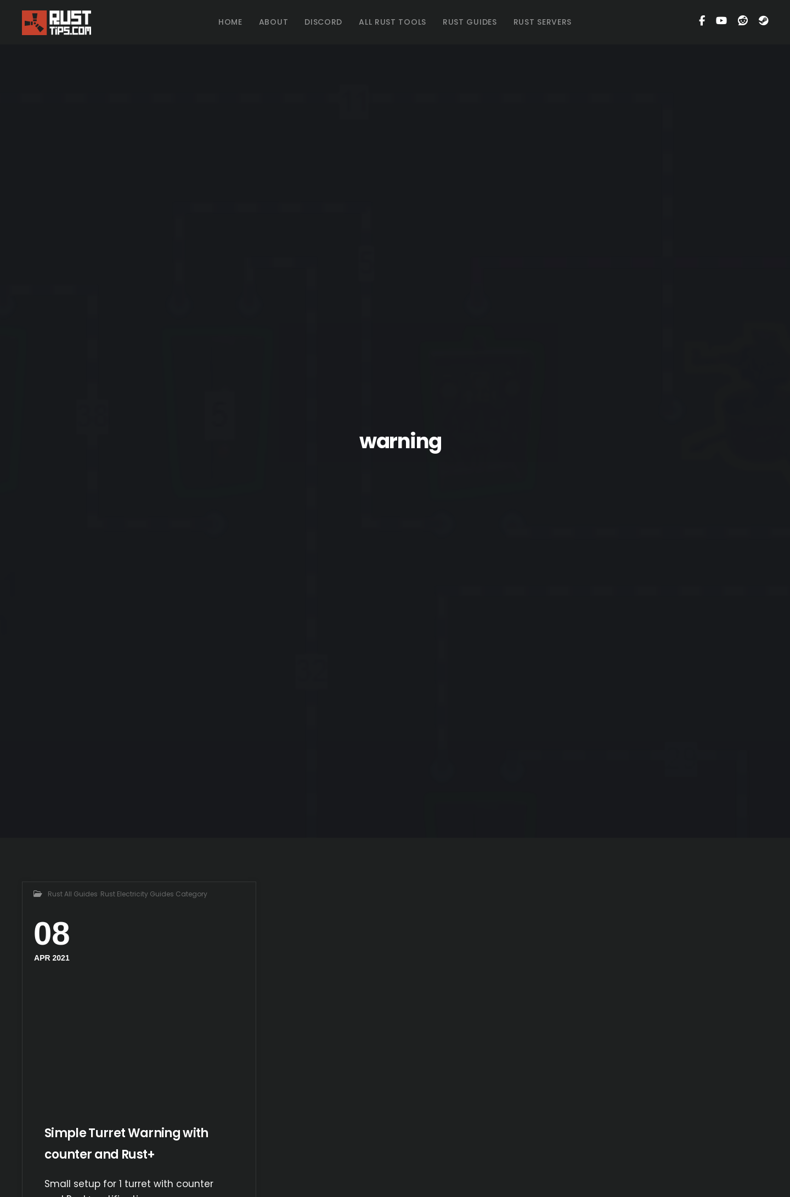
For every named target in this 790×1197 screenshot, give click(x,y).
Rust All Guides (73, 894)
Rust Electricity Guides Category (153, 894)
